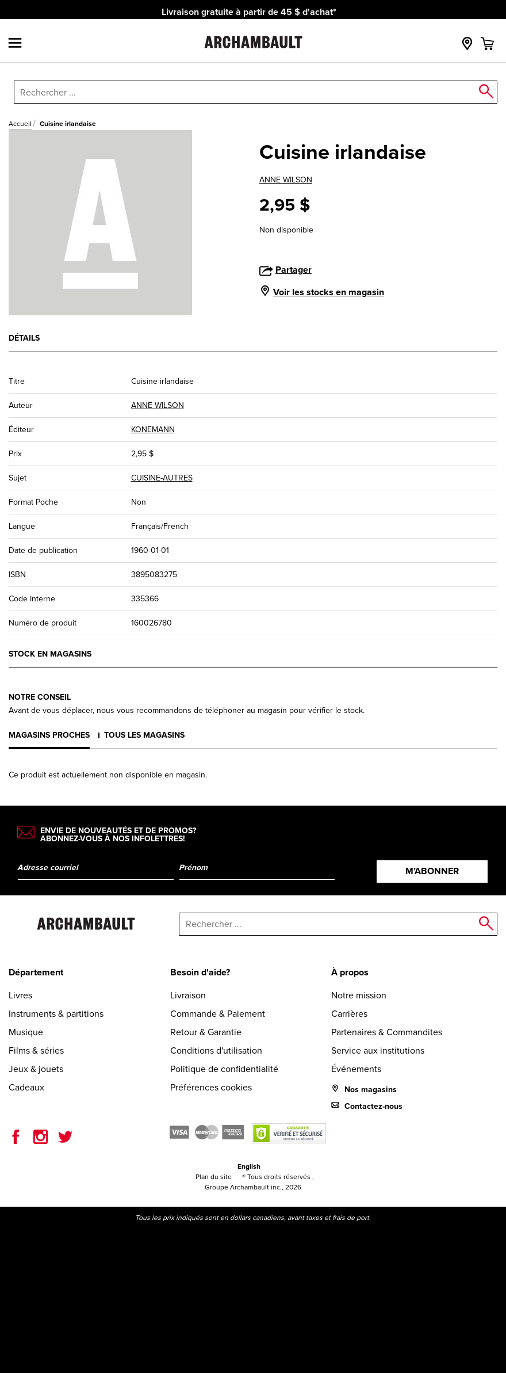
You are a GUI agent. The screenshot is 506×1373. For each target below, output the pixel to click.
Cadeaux (26, 1087)
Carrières (349, 1013)
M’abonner (432, 871)
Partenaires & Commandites (386, 1032)
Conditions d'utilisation (216, 1050)
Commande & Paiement (217, 1013)
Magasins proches (49, 735)
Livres (20, 995)
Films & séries (36, 1050)
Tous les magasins (144, 735)
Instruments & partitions (56, 1013)
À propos (350, 972)
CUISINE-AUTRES (162, 478)
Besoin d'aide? (200, 972)
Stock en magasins (50, 654)
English (248, 1166)
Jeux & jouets (36, 1068)
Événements (356, 1068)
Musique (26, 1032)
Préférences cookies (211, 1087)
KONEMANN (153, 430)
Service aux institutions (377, 1050)
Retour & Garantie (205, 1032)
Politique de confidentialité (224, 1068)
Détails (24, 338)
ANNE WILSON (285, 180)
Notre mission (358, 995)
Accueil (20, 124)
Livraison (188, 995)
